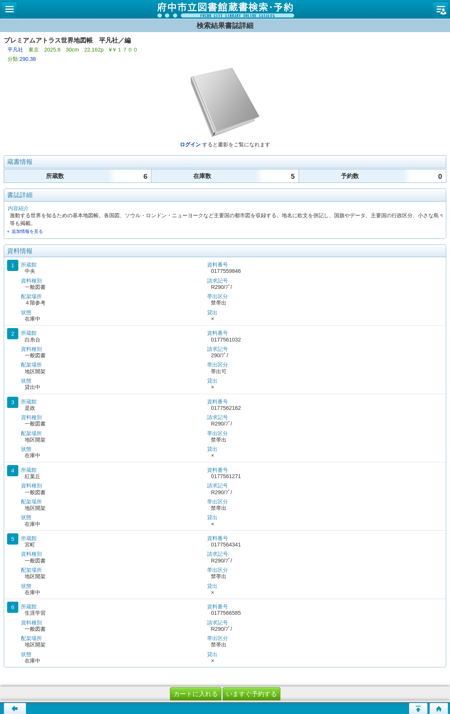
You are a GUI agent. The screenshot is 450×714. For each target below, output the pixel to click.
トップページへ (438, 708)
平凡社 (15, 50)
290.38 (27, 59)
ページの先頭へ (418, 708)
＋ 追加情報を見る (24, 231)
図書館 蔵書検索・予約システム (225, 9)
